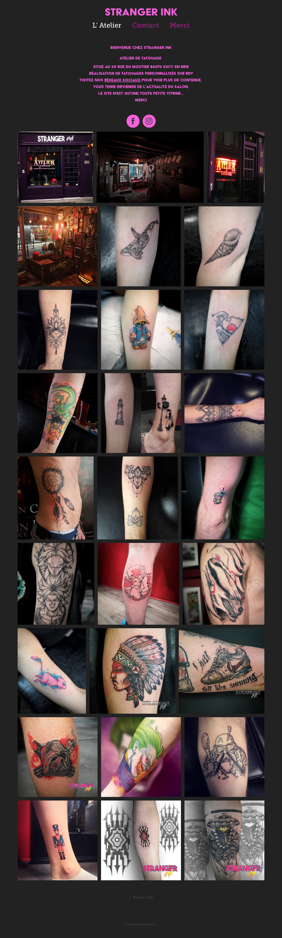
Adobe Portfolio (148, 924)
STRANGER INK (141, 12)
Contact (145, 25)
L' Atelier (106, 25)
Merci (180, 25)
